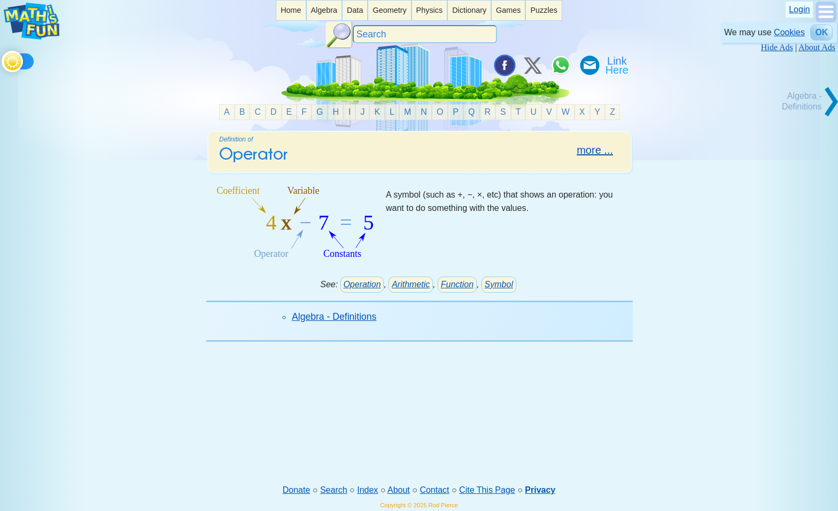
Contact (434, 489)
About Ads (816, 47)
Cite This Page (487, 489)
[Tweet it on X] (532, 65)
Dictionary (469, 10)
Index (367, 489)
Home (291, 10)
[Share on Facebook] (504, 65)
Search (333, 489)
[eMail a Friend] (589, 65)
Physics (429, 10)
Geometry (389, 10)
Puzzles (543, 10)
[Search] (425, 34)
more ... (595, 150)
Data (355, 10)
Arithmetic (411, 284)
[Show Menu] (826, 19)
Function (457, 284)
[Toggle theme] (3, 59)
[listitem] (291, 10)
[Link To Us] (617, 65)
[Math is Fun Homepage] (31, 36)
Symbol (499, 284)
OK (821, 32)
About (398, 489)
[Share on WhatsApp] (560, 65)
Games (508, 10)
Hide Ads (777, 47)
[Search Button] (338, 34)
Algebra (324, 10)
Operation (362, 284)
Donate (297, 489)
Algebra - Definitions (334, 316)
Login (799, 9)
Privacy (540, 489)
